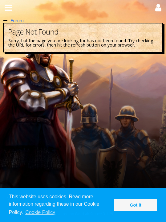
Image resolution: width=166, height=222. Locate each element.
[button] (8, 8)
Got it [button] (135, 205)
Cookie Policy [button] (40, 212)
